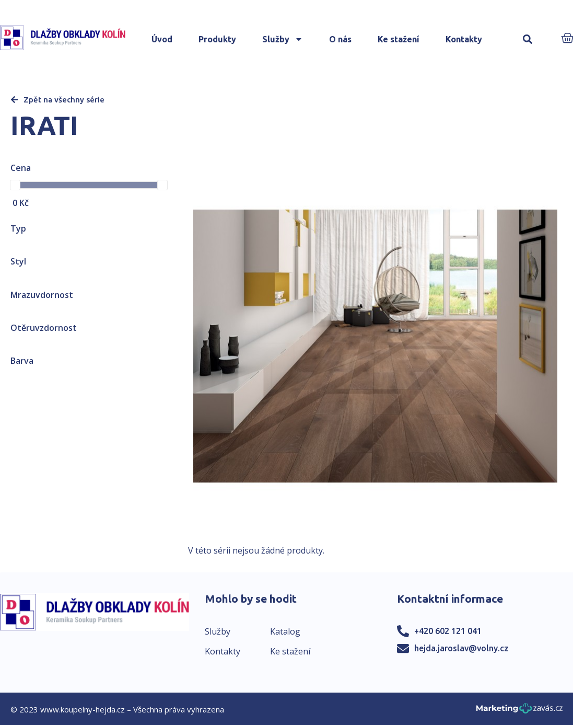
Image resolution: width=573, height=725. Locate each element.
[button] (527, 39)
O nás (340, 39)
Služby (282, 39)
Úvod (161, 39)
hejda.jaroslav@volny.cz (461, 648)
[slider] (15, 185)
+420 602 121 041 (448, 631)
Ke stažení (398, 39)
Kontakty (464, 39)
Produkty (217, 39)
